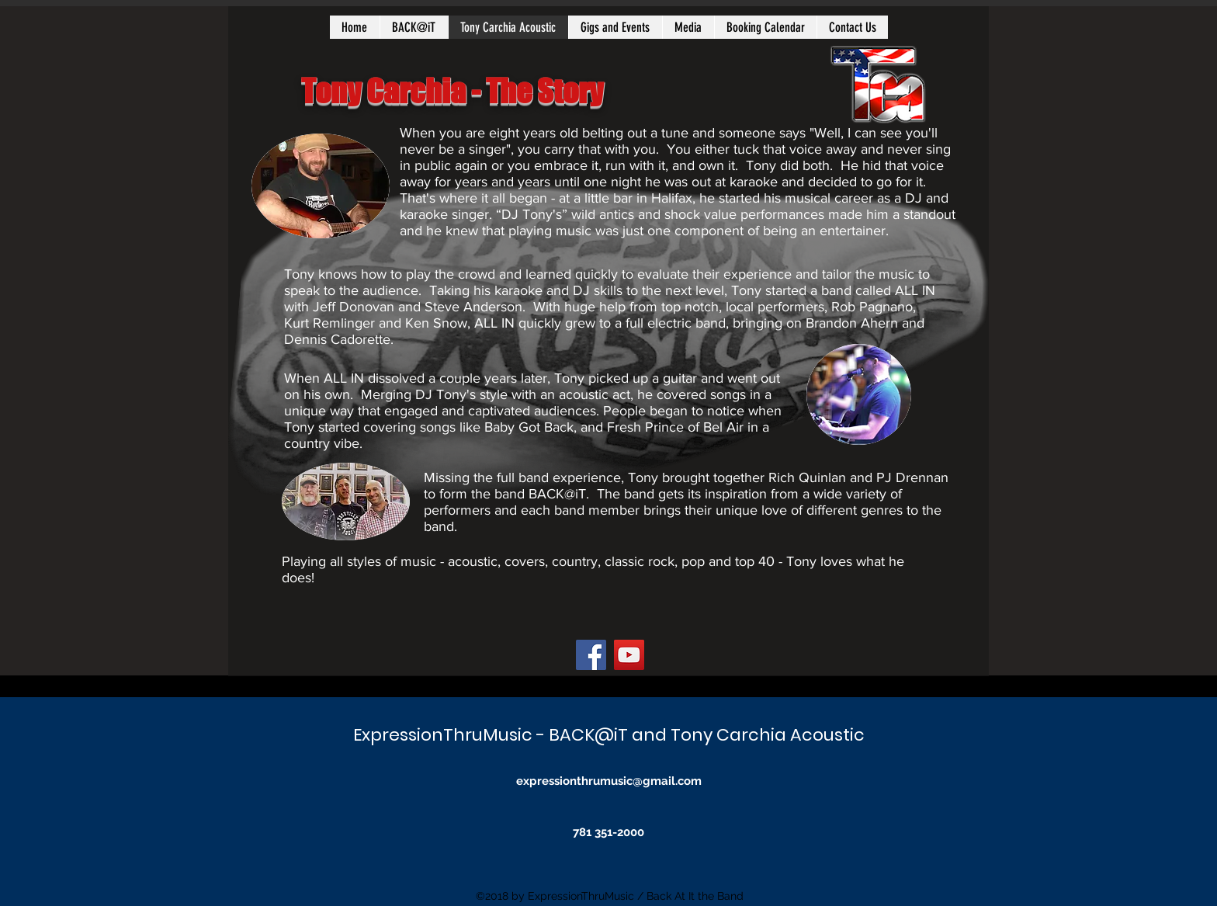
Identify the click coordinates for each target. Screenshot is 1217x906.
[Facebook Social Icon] (591, 655)
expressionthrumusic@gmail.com (609, 781)
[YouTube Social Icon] (629, 655)
